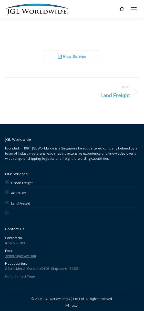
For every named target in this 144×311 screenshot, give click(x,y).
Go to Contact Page (20, 276)
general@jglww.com (20, 255)
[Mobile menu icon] (134, 9)
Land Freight (20, 203)
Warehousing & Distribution (32, 213)
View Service (72, 56)
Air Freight (18, 193)
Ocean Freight (22, 182)
